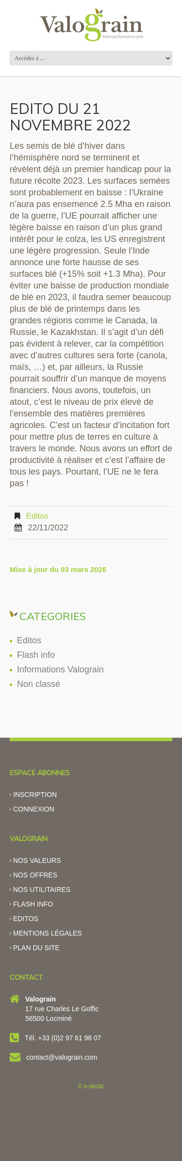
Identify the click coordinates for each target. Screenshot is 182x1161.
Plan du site (36, 948)
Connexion (33, 809)
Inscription (35, 794)
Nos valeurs (37, 860)
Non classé (38, 684)
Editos (37, 516)
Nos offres (35, 875)
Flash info (36, 655)
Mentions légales (47, 933)
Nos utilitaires (41, 889)
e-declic (94, 1086)
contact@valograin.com (62, 1057)
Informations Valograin (60, 669)
